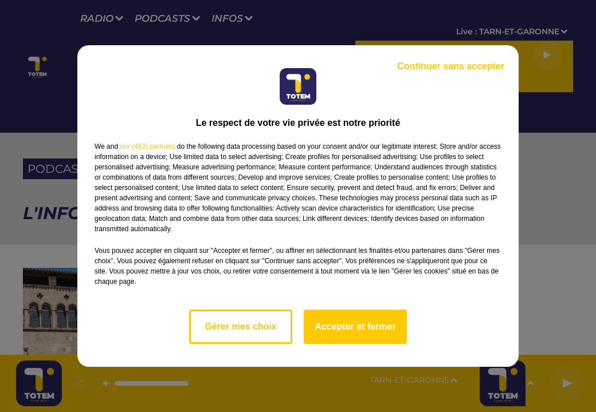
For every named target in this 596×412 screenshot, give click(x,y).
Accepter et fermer (355, 326)
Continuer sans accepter (450, 66)
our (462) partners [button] (147, 146)
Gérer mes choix (240, 326)
